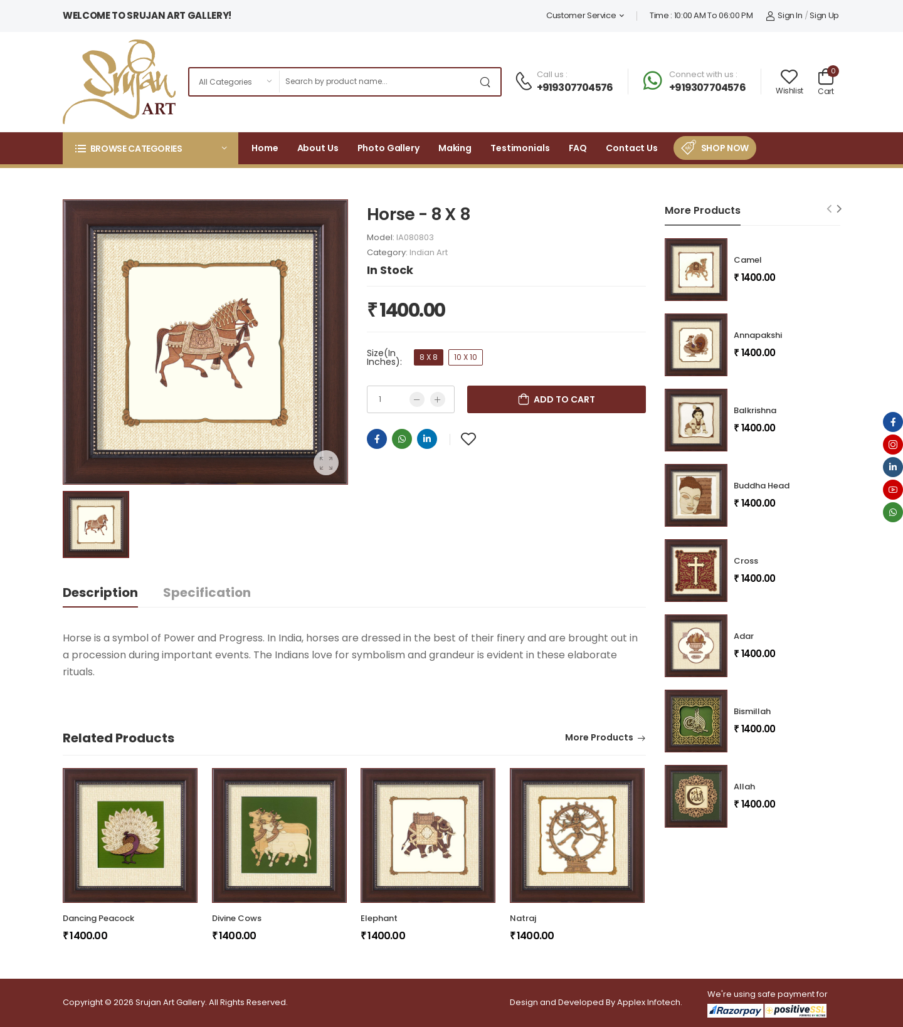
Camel (748, 260)
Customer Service (581, 15)
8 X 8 (429, 357)
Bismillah (752, 711)
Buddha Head (761, 486)
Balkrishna (755, 410)
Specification (207, 592)
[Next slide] (839, 208)
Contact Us (632, 148)
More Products (599, 738)
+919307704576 (575, 87)
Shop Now (725, 148)
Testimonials (520, 148)
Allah (744, 787)
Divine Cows (236, 918)
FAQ (578, 148)
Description (100, 592)
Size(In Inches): (384, 357)
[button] (150, 148)
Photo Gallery (388, 148)
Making (455, 148)
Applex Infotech (648, 1002)
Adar (744, 636)
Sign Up (824, 15)
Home (264, 148)
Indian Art (428, 252)
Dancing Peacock (98, 918)
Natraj (523, 918)
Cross (746, 561)
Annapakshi (758, 335)
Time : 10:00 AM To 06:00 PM (701, 15)
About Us (318, 148)
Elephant (379, 918)
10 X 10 (465, 357)
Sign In (784, 15)
